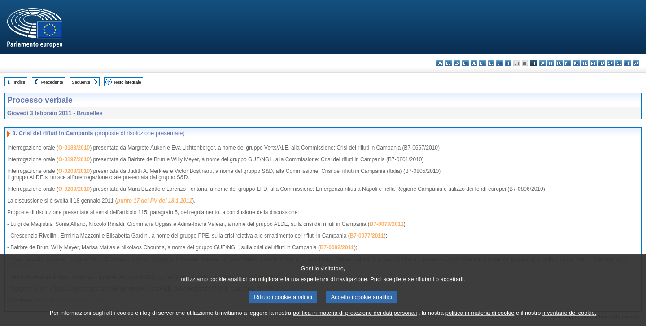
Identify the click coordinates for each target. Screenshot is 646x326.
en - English (499, 63)
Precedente (52, 81)
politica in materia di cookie (480, 319)
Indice (20, 81)
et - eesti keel (482, 63)
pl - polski (584, 63)
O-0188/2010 (74, 148)
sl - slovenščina (618, 63)
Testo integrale (127, 81)
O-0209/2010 (74, 189)
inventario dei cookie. (569, 319)
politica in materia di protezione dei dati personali (355, 319)
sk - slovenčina (610, 63)
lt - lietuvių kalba (550, 63)
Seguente (81, 81)
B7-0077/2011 (367, 236)
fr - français (508, 63)
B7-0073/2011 (387, 224)
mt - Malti (567, 63)
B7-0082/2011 (337, 247)
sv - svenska (636, 63)
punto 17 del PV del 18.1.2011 (154, 201)
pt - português (593, 63)
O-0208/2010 (74, 171)
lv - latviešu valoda (542, 63)
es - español (448, 63)
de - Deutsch (474, 63)
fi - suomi (627, 63)
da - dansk (465, 63)
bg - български (439, 63)
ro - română (601, 63)
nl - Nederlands (576, 63)
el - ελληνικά (491, 63)
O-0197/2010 (74, 159)
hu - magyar (559, 63)
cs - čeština (457, 63)
